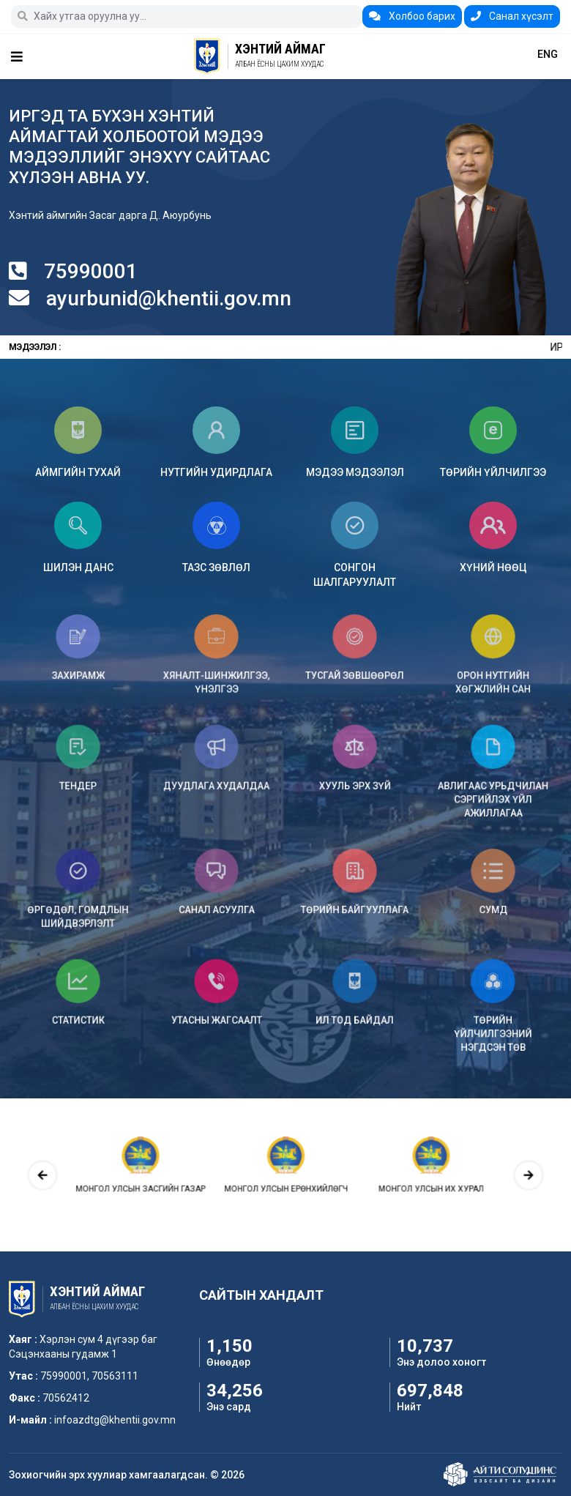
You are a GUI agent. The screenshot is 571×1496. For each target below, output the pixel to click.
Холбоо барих (412, 16)
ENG (547, 54)
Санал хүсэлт (512, 16)
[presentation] (106, 1175)
